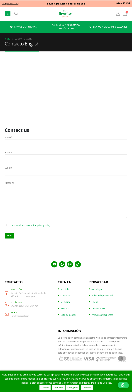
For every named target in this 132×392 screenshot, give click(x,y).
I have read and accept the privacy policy (30, 225)
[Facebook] (62, 264)
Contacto (65, 295)
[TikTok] (78, 264)
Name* (8, 137)
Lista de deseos (68, 314)
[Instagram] (70, 264)
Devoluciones (98, 308)
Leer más (87, 387)
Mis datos (66, 289)
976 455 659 (123, 3)
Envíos (94, 301)
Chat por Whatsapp (10, 3)
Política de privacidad (102, 295)
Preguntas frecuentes (102, 314)
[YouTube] (54, 264)
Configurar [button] (72, 387)
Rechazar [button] (58, 387)
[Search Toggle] (16, 14)
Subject (8, 167)
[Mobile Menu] (7, 13)
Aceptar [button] (45, 387)
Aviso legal (96, 289)
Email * (8, 152)
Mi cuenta (66, 301)
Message (9, 182)
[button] (123, 385)
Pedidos (65, 308)
